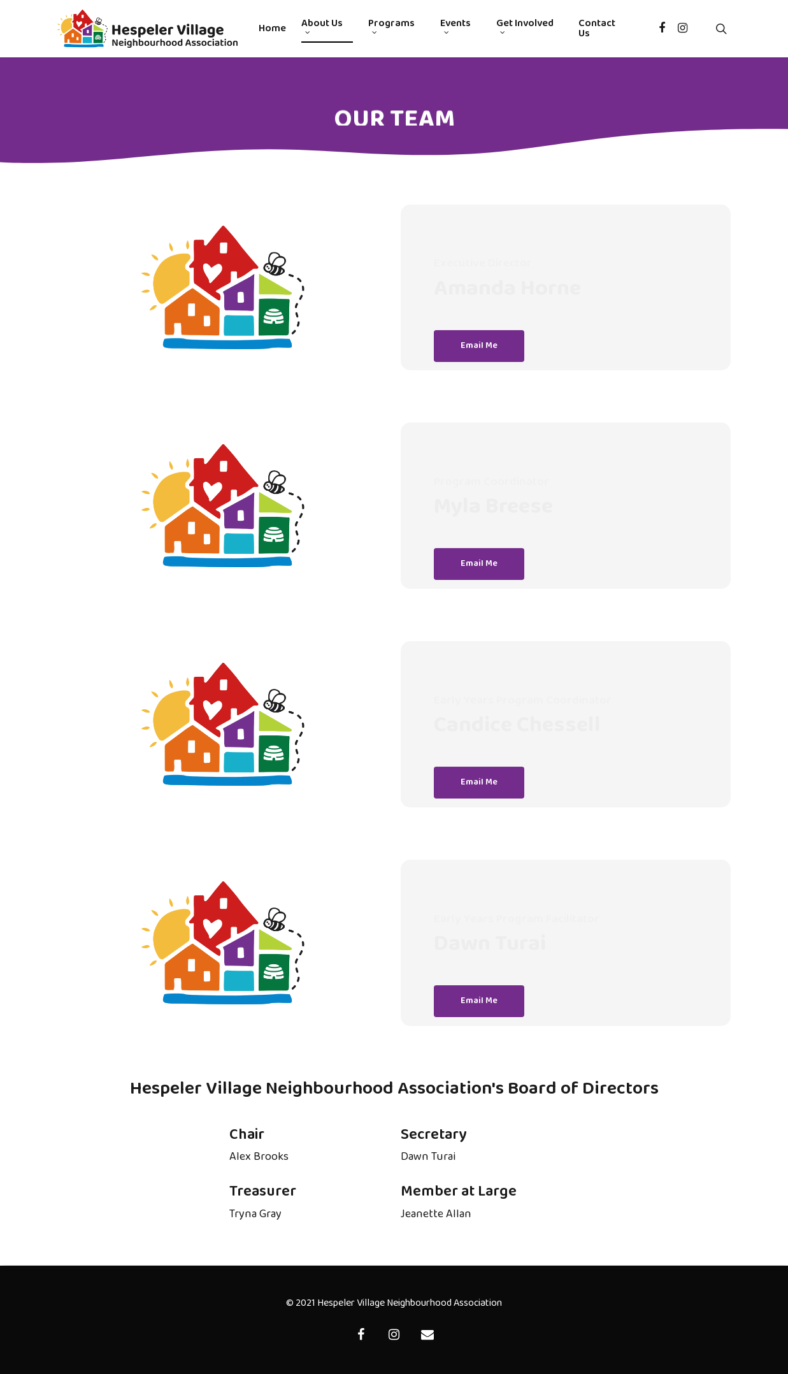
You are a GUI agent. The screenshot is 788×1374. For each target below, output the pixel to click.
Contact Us (596, 28)
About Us (322, 26)
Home (272, 29)
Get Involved (525, 26)
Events (455, 26)
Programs (391, 26)
